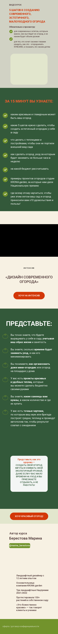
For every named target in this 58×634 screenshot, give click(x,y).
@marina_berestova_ (20, 545)
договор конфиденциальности (25, 626)
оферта (5, 626)
